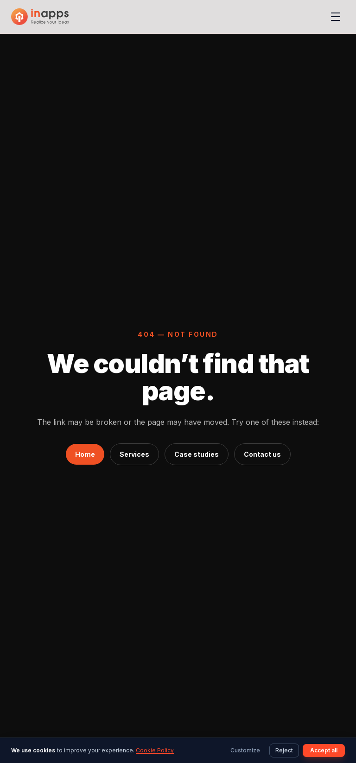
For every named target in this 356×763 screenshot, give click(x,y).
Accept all (323, 750)
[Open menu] (335, 16)
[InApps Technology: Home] (40, 16)
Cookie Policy (155, 750)
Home (85, 454)
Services (134, 454)
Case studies (196, 454)
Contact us (262, 454)
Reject (284, 750)
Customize (245, 750)
